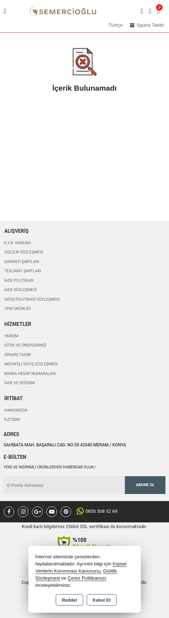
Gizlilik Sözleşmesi (23, 252)
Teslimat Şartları (22, 271)
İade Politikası (19, 280)
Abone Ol (145, 485)
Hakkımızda (15, 410)
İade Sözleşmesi (20, 289)
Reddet (69, 600)
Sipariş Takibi (17, 355)
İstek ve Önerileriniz (25, 345)
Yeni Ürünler (17, 308)
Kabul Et (102, 600)
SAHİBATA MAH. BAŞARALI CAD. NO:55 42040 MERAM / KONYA (65, 444)
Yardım (11, 336)
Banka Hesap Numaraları (30, 373)
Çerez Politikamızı (87, 578)
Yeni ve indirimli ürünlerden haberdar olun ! (50, 467)
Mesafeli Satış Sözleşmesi (31, 364)
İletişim (12, 419)
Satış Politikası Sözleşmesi (32, 299)
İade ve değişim (19, 383)
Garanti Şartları (21, 261)
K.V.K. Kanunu (17, 243)
